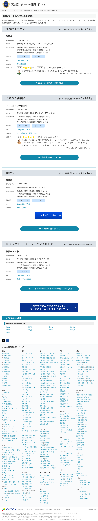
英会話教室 (43, 436)
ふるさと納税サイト (28, 383)
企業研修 (62, 423)
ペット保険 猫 (80, 413)
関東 (72, 474)
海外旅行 (32, 477)
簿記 (46, 445)
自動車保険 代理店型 (82, 397)
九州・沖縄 (44, 378)
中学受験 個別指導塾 (46, 396)
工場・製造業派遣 (65, 383)
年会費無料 (6, 424)
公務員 (43, 452)
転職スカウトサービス (66, 367)
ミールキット (26, 371)
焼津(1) (29, 330)
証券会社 (6, 397)
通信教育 (42, 415)
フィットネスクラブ (46, 475)
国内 (24, 493)
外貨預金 (4, 411)
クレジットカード (7, 422)
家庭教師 (42, 419)
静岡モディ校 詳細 (24, 279)
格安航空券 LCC (27, 484)
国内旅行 (26, 477)
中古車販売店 (26, 410)
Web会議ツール (64, 421)
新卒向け (64, 432)
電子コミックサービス (28, 442)
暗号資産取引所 (6, 433)
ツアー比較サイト (27, 488)
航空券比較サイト (27, 479)
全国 (70, 481)
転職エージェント (65, 369)
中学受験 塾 (43, 392)
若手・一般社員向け (67, 430)
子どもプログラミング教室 (48, 468)
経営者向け (64, 425)
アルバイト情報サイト (66, 360)
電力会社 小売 (26, 465)
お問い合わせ (49, 509)
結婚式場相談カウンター (67, 460)
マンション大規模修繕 (9, 461)
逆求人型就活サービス (66, 358)
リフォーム (5, 473)
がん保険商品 (80, 429)
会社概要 (20, 509)
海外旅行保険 (6, 371)
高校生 (43, 417)
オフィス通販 (26, 458)
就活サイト (63, 355)
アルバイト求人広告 (66, 406)
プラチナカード (84, 487)
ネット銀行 (5, 406)
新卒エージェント (65, 397)
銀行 (4, 399)
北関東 (11, 491)
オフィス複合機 (26, 460)
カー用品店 (43, 500)
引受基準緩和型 (82, 420)
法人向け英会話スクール (47, 465)
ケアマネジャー (52, 449)
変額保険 (79, 447)
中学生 (49, 417)
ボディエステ (64, 444)
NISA (3, 395)
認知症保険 (79, 436)
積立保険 (79, 449)
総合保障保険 (80, 443)
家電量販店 (43, 491)
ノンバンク (12, 420)
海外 (28, 493)
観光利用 (26, 500)
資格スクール (44, 454)
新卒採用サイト (64, 394)
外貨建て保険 (80, 438)
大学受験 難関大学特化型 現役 (49, 362)
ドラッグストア (44, 494)
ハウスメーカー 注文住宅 (9, 484)
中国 (92, 369)
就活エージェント (65, 353)
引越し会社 (25, 394)
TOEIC (43, 447)
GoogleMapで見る (23, 60)
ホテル (24, 495)
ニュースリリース (28, 509)
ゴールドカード (8, 429)
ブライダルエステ (65, 439)
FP (42, 443)
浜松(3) (8, 332)
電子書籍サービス (27, 440)
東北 (6, 491)
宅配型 (25, 392)
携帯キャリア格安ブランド (84, 355)
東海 (10, 459)
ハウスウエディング (66, 453)
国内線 (25, 486)
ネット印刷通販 (64, 416)
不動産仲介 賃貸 (7, 463)
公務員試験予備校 (45, 463)
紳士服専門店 (44, 496)
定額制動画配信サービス (29, 435)
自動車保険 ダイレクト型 (84, 395)
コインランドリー (27, 364)
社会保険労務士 (51, 447)
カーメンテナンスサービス (30, 431)
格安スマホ (87, 362)
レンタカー (25, 399)
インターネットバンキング (10, 408)
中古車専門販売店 (28, 412)
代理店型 (6, 358)
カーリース (25, 403)
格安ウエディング (65, 456)
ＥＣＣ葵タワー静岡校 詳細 (27, 133)
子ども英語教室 (44, 431)
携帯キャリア (80, 353)
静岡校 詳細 (21, 64)
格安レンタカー (26, 401)
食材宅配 (24, 367)
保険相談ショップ (7, 385)
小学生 (54, 417)
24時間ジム (43, 477)
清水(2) (72, 327)
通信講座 (42, 440)
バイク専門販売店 (28, 422)
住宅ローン (5, 413)
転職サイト (63, 362)
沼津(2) (29, 327)
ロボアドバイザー (7, 440)
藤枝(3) (51, 330)
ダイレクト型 (7, 355)
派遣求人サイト (64, 385)
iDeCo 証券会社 (7, 404)
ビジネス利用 (27, 497)
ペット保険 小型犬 (82, 411)
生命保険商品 (80, 422)
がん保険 (4, 380)
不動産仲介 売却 (7, 447)
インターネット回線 (82, 376)
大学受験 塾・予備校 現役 (47, 353)
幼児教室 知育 (44, 424)
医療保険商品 (80, 415)
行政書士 (44, 449)
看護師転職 (63, 371)
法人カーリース (64, 414)
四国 (79, 371)
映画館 (62, 472)
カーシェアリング (27, 396)
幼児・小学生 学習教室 (47, 422)
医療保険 (4, 378)
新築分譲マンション (8, 480)
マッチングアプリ (65, 465)
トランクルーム (26, 385)
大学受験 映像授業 (45, 367)
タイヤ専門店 (44, 503)
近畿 (14, 459)
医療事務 (46, 443)
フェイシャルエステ (66, 441)
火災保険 (4, 369)
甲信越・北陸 (51, 374)
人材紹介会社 (64, 400)
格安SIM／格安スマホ (83, 360)
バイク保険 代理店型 (82, 401)
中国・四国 (16, 493)
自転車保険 (5, 367)
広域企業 (80, 374)
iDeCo (78, 464)
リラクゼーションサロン (47, 480)
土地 (18, 450)
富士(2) (51, 327)
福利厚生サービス (27, 463)
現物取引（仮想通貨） (10, 436)
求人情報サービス (65, 387)
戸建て (13, 450)
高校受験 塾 (43, 369)
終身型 (80, 417)
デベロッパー (7, 500)
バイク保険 (5, 360)
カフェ (24, 433)
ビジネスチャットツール (67, 418)
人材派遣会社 (64, 404)
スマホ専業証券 (6, 401)
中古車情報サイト (27, 408)
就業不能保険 (80, 433)
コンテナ (26, 390)
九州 (18, 459)
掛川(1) (72, 330)
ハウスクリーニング (28, 362)
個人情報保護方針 (39, 509)
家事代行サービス (27, 360)
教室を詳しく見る (48, 215)
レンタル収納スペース (30, 387)
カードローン (6, 417)
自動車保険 (5, 353)
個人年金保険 (80, 445)
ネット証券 (5, 392)
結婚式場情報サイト (66, 462)
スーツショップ (44, 498)
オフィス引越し (26, 456)
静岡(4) (8, 330)
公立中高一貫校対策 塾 (47, 401)
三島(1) (8, 327)
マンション (6, 450)
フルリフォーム (8, 475)
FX (3, 415)
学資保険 (4, 383)
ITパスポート (50, 452)
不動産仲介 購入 (7, 452)
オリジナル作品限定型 (30, 447)
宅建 (42, 445)
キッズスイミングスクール (47, 482)
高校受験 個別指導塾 (46, 380)
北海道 (43, 371)
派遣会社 (62, 380)
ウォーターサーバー (28, 353)
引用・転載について (59, 509)
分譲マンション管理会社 (9, 457)
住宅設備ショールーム (9, 470)
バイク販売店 (26, 419)
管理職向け (64, 427)
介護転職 (62, 374)
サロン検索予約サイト (66, 446)
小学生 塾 (43, 406)
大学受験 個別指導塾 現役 (47, 358)
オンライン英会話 (45, 438)
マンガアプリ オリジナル (29, 451)
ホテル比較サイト (27, 481)
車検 (23, 428)
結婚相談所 (63, 458)
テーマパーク (64, 486)
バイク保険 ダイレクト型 (84, 399)
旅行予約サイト (26, 475)
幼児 (42, 433)
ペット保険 (5, 374)
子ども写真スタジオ (28, 438)
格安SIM (80, 362)
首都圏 (5, 459)
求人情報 (68, 509)
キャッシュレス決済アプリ (10, 431)
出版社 (25, 449)
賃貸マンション (6, 468)
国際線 (31, 486)
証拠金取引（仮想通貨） (10, 438)
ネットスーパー (26, 376)
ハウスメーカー (8, 498)
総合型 (25, 444)
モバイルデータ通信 (82, 358)
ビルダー (6, 489)
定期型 (85, 417)
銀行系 (5, 420)
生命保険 (4, 376)
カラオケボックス (65, 483)
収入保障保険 (82, 427)
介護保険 (79, 440)
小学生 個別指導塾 (45, 410)
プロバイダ (79, 364)
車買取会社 (25, 406)
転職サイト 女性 (65, 364)
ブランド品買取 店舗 (28, 454)
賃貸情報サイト (6, 466)
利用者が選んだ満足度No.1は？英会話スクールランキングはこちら (49, 307)
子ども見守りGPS (27, 467)
